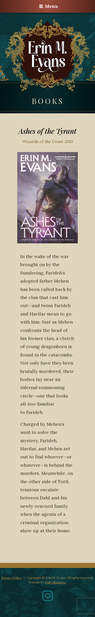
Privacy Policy (11, 578)
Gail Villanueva (55, 582)
